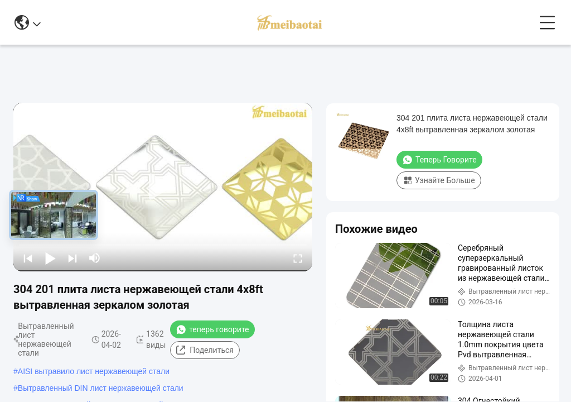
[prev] (28, 258)
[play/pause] (50, 258)
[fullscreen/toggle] (298, 258)
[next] (72, 258)
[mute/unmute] (95, 258)
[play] (163, 187)
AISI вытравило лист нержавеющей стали (94, 371)
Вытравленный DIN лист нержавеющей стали (100, 388)
